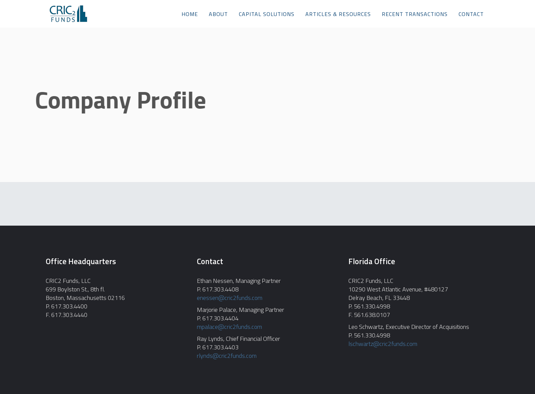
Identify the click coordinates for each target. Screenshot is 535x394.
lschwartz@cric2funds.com (382, 343)
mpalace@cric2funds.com (229, 326)
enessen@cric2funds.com (229, 297)
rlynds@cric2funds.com (227, 355)
